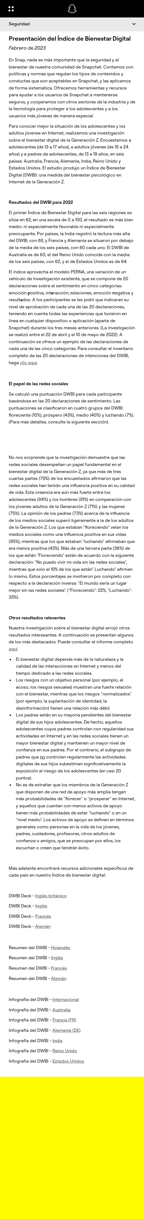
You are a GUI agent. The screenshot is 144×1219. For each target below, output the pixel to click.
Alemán (43, 926)
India (57, 1040)
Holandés (60, 947)
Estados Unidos (68, 1061)
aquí (13, 649)
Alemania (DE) (66, 1030)
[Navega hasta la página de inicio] (72, 8)
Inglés (41, 906)
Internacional (65, 999)
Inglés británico (51, 895)
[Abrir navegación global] (34, 8)
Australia (61, 1009)
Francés (43, 916)
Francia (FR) (64, 1020)
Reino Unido (64, 1050)
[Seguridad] (72, 24)
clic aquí (28, 362)
